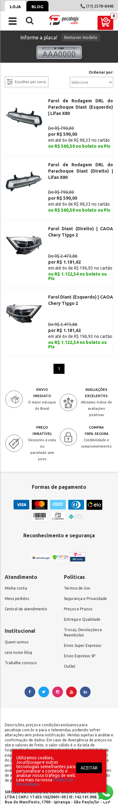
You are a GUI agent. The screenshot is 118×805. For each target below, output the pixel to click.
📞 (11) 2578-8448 (96, 6)
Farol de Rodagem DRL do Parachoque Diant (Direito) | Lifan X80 (80, 164)
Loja (15, 6)
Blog (37, 6)
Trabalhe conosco (21, 626)
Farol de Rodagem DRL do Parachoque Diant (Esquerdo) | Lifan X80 (80, 107)
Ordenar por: (101, 72)
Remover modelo (80, 37)
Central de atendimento (26, 572)
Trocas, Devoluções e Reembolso (83, 596)
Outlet (70, 630)
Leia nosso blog (18, 616)
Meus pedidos (17, 562)
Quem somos (16, 605)
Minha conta (16, 552)
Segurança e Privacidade (85, 562)
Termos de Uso (77, 552)
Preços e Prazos (78, 572)
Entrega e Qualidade (82, 583)
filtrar (11, 73)
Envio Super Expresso (82, 609)
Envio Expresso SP (79, 619)
